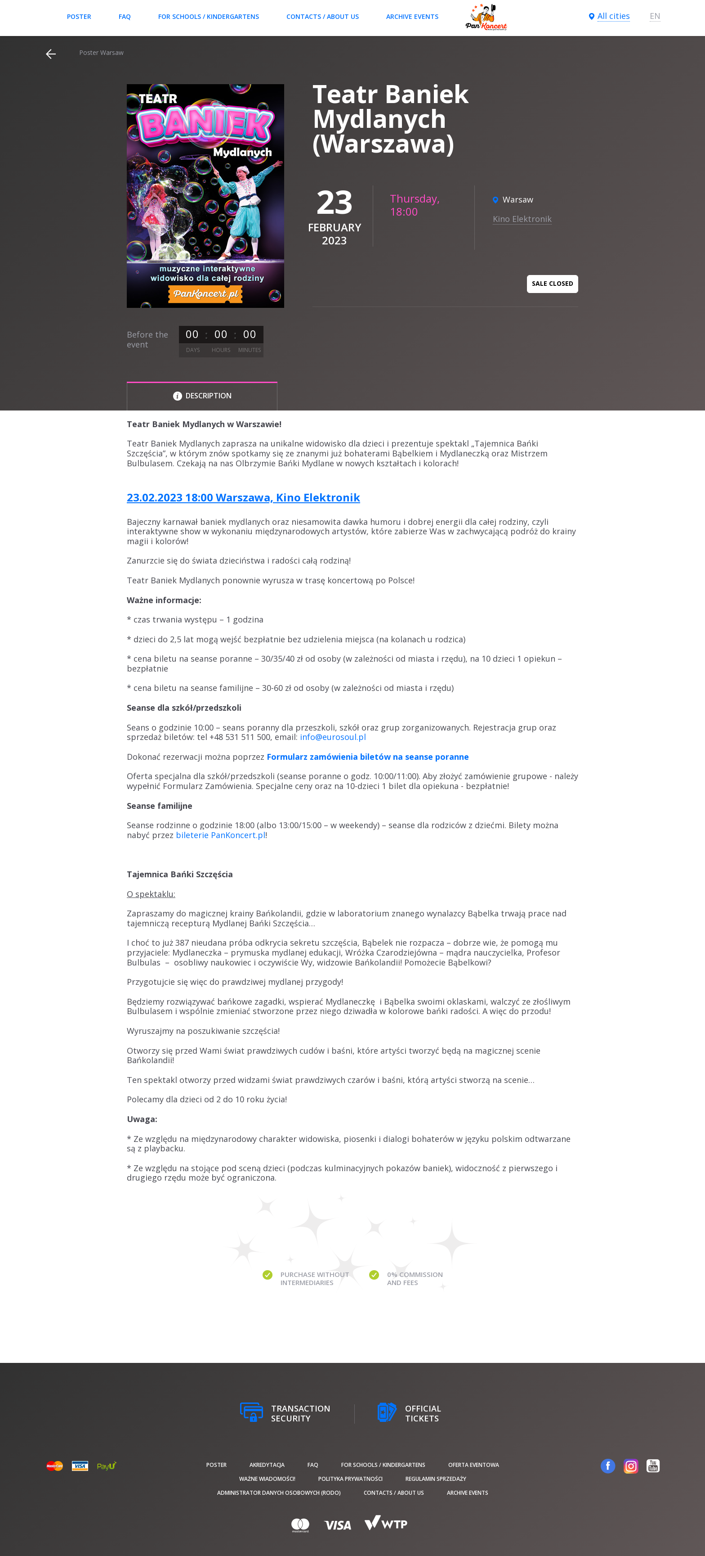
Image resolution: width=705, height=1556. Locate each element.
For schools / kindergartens (208, 16)
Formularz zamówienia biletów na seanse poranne (368, 756)
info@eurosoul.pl (333, 736)
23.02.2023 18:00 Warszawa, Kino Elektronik (243, 497)
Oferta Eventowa (473, 1465)
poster (79, 16)
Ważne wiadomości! (267, 1479)
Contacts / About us (322, 16)
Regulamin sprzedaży (436, 1479)
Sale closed (552, 283)
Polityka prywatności (350, 1479)
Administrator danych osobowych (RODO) (279, 1493)
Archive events (412, 16)
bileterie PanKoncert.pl (220, 835)
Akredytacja (267, 1465)
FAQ (125, 16)
